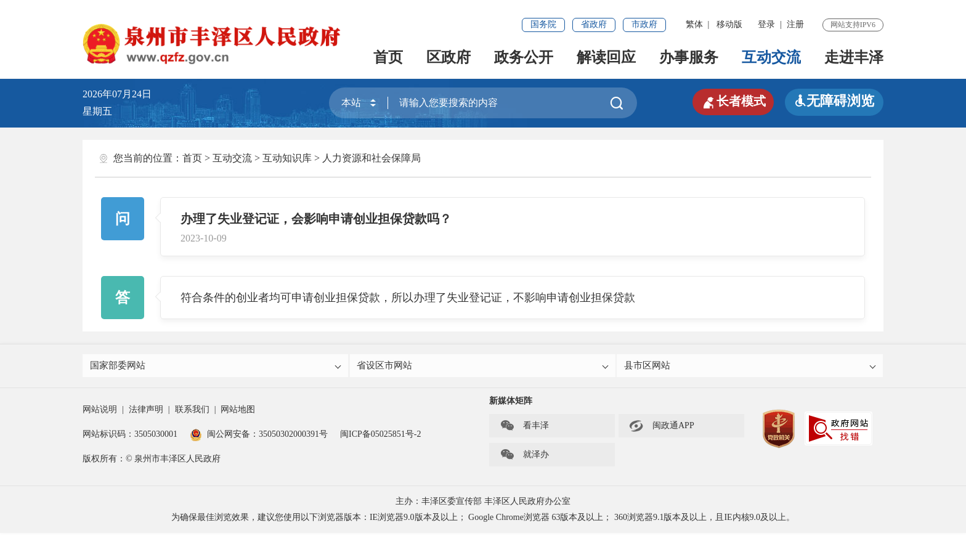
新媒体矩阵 (510, 403)
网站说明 (100, 412)
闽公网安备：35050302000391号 (259, 437)
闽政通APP (661, 428)
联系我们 (192, 412)
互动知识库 (287, 158)
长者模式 (729, 101)
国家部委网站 (216, 367)
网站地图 (238, 412)
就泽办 (524, 457)
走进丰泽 (853, 57)
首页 (388, 57)
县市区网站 (751, 367)
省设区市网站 (484, 367)
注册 (795, 24)
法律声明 (146, 412)
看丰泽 (524, 428)
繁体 (694, 24)
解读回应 (606, 57)
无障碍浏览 (834, 100)
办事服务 (688, 57)
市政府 (644, 24)
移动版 (729, 24)
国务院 (543, 24)
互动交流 (771, 57)
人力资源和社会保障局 (371, 158)
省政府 (594, 24)
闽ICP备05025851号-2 (380, 437)
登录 (766, 24)
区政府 (448, 57)
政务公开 (523, 57)
